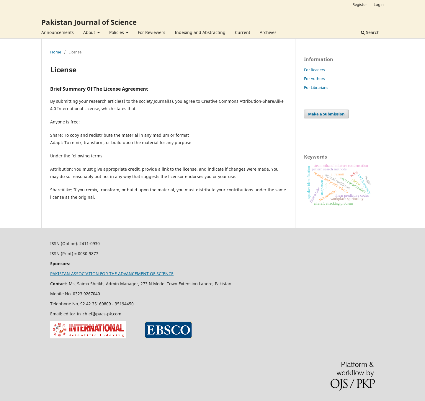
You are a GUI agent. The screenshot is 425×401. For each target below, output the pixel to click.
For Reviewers (151, 32)
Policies (117, 32)
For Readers (314, 69)
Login (379, 4)
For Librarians (316, 87)
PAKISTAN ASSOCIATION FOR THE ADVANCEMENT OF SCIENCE (112, 273)
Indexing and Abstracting (200, 32)
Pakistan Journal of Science (89, 22)
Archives (268, 32)
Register (359, 4)
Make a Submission (326, 114)
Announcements (57, 32)
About (89, 32)
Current (242, 32)
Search (370, 32)
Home (55, 52)
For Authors (314, 78)
